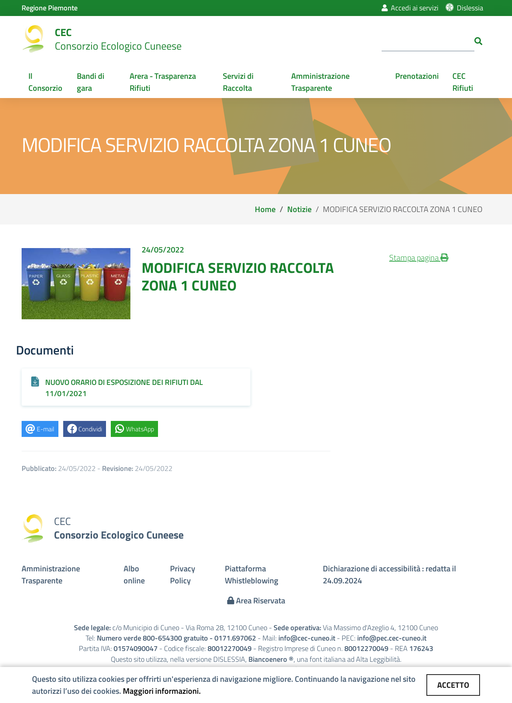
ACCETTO (453, 685)
